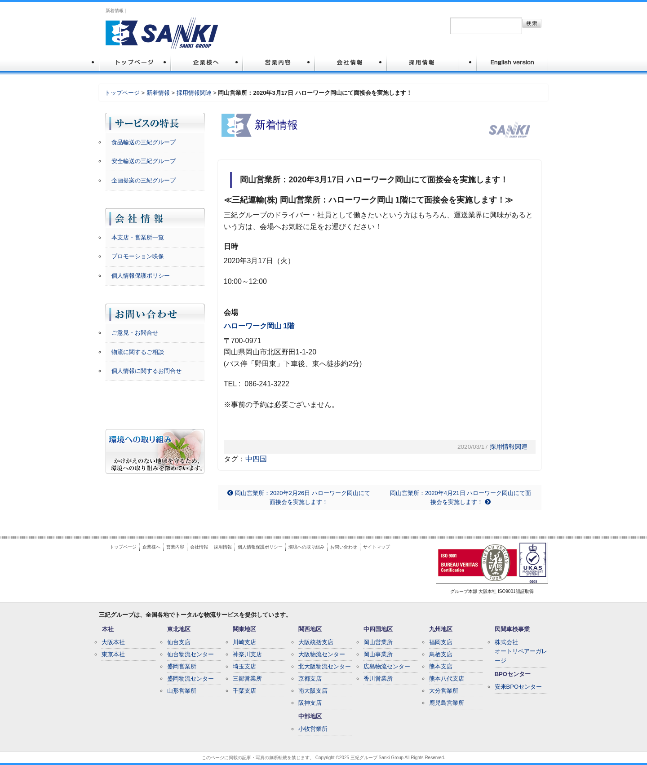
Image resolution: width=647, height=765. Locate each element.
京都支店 (310, 678)
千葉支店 (244, 690)
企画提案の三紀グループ (143, 180)
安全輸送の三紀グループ (143, 161)
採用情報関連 (194, 92)
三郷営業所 (247, 678)
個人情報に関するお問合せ (146, 370)
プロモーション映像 (137, 256)
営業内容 (175, 546)
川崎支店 (244, 642)
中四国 (256, 459)
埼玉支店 (244, 666)
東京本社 (113, 654)
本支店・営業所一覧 (137, 237)
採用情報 (223, 546)
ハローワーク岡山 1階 (259, 326)
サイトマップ (376, 546)
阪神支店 (310, 702)
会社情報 (199, 546)
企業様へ (151, 546)
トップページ (122, 92)
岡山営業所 (378, 642)
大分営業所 (443, 690)
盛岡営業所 (181, 666)
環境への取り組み (306, 546)
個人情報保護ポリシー (140, 275)
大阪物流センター (321, 654)
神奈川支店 (247, 654)
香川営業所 (378, 678)
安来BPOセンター (518, 686)
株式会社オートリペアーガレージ (521, 651)
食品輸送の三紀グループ (143, 142)
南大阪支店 (313, 690)
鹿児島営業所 (446, 702)
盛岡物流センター (190, 678)
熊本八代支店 (446, 678)
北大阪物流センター (324, 666)
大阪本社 (113, 642)
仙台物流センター (190, 654)
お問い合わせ (343, 546)
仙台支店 (179, 642)
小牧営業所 (313, 728)
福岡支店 (440, 642)
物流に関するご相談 (137, 352)
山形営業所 (181, 690)
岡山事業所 (378, 654)
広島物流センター (386, 666)
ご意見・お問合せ (134, 332)
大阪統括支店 (315, 642)
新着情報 (158, 92)
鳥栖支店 (440, 654)
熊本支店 (440, 666)
